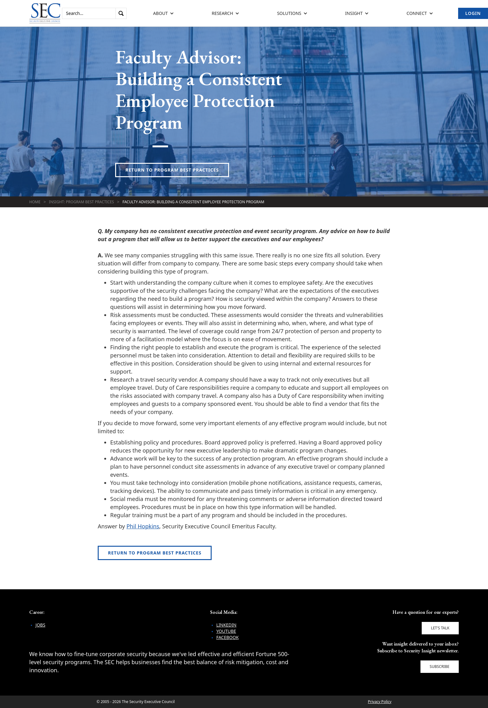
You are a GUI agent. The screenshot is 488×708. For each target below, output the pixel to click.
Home (34, 202)
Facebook (227, 637)
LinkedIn (226, 625)
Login (473, 13)
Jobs (40, 625)
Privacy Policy (380, 701)
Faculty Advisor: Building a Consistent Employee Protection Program (193, 202)
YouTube (226, 631)
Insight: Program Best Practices (81, 202)
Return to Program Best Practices (172, 170)
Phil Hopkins (142, 526)
